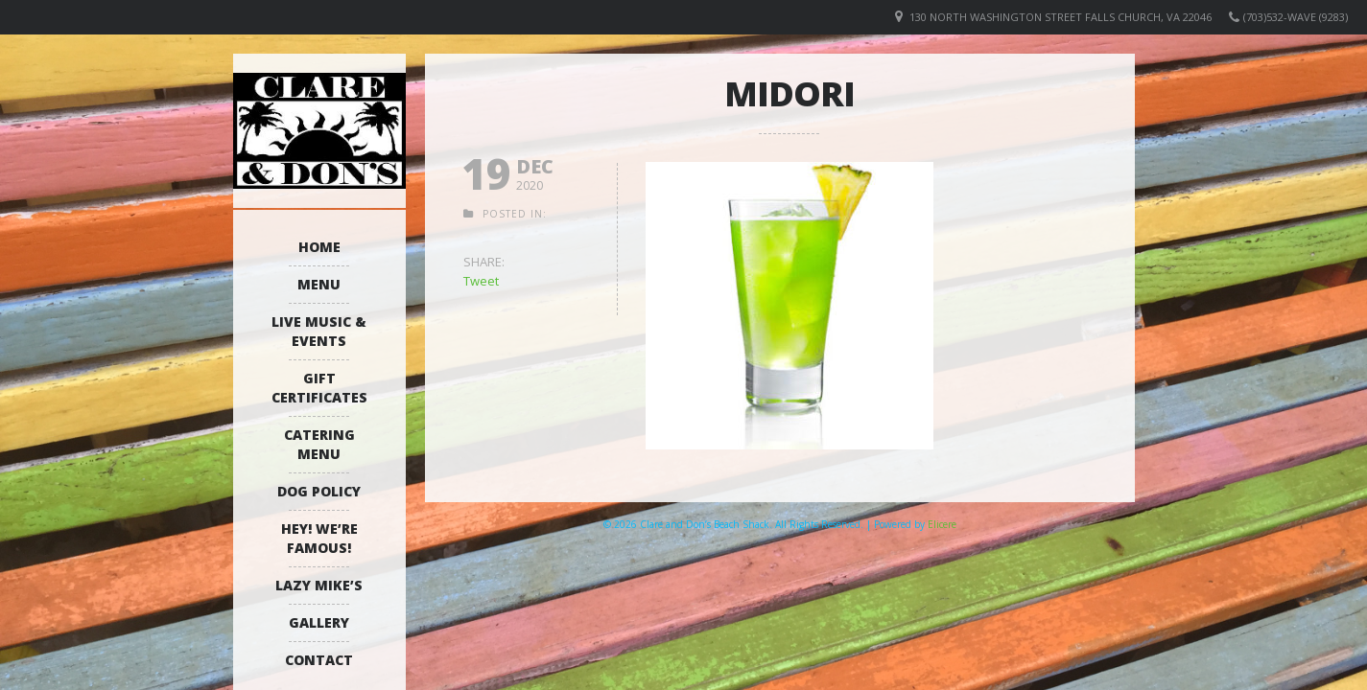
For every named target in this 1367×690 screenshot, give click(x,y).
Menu (319, 284)
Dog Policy (319, 491)
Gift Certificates (319, 387)
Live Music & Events (318, 331)
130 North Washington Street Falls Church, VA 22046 (1060, 17)
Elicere (942, 524)
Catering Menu (319, 444)
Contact (319, 660)
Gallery (319, 622)
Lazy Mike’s (319, 585)
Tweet (481, 280)
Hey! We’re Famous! (319, 538)
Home (319, 247)
